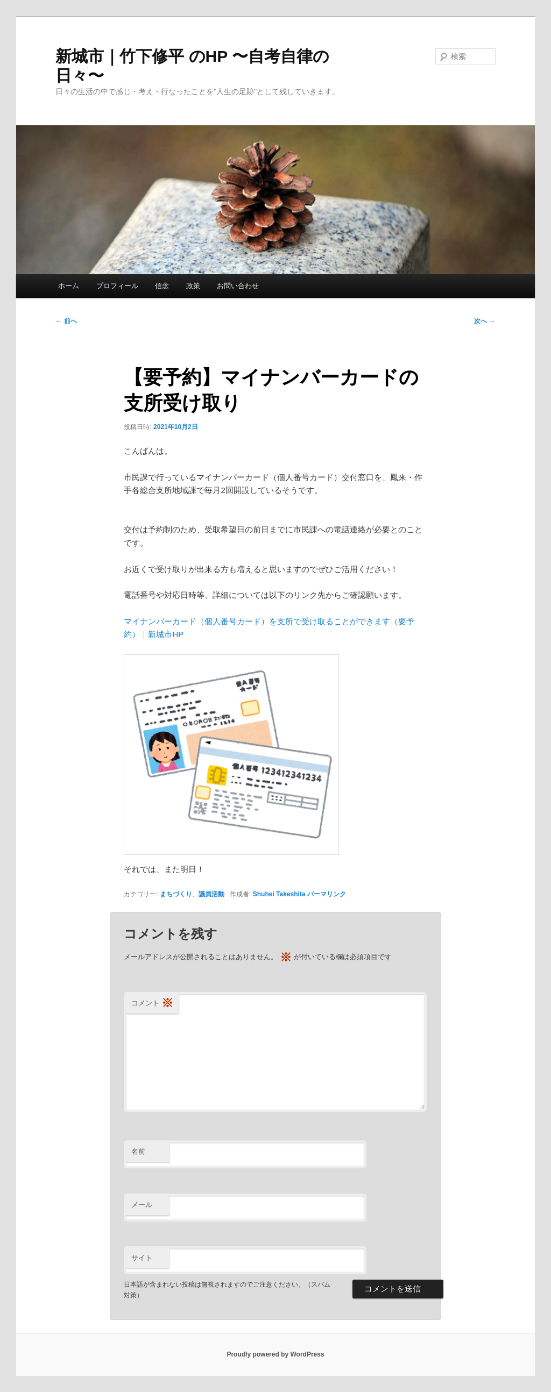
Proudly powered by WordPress (275, 1354)
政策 (193, 286)
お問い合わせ (238, 286)
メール (141, 1205)
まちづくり (176, 894)
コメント (152, 1003)
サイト (141, 1258)
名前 (138, 1151)
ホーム (68, 286)
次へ (484, 321)
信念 (162, 286)
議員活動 (211, 894)
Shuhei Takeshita (279, 894)
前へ (65, 321)
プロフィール (117, 286)
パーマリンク (326, 894)
